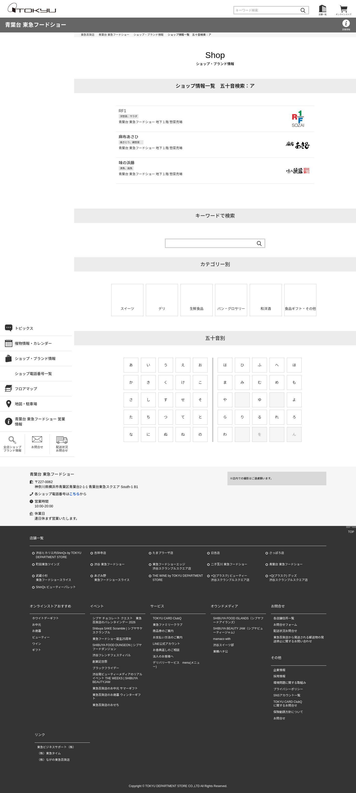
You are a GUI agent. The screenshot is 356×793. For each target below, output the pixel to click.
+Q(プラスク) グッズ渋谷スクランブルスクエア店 (288, 578)
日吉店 (215, 553)
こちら (74, 494)
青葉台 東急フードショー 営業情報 (40, 421)
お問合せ (37, 447)
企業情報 (279, 670)
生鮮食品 (196, 309)
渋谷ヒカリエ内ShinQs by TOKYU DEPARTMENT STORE (58, 555)
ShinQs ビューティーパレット (56, 587)
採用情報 (279, 676)
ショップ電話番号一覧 (33, 374)
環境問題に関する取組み (289, 682)
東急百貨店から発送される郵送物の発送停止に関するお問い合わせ (298, 639)
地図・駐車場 (26, 404)
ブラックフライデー (105, 668)
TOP (351, 532)
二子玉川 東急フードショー (229, 564)
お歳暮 (36, 631)
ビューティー (41, 637)
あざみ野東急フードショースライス (112, 578)
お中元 (36, 625)
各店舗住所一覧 (283, 618)
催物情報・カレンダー (33, 343)
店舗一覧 (323, 14)
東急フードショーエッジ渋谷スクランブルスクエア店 (172, 566)
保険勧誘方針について (288, 712)
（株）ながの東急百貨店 (53, 760)
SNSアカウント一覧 (286, 695)
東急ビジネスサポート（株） (56, 747)
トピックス (24, 328)
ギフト (36, 650)
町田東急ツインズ (48, 564)
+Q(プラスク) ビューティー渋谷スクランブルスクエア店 (230, 578)
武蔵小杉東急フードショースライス (53, 578)
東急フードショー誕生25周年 (111, 639)
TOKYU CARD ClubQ (167, 618)
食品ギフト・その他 (300, 309)
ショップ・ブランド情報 (148, 34)
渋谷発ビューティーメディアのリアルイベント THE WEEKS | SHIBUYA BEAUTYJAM (117, 678)
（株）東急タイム (49, 753)
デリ (161, 309)
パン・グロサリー (231, 309)
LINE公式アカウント (166, 644)
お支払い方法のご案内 (167, 637)
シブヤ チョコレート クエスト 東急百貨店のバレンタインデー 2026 (117, 620)
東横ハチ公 (220, 651)
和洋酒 (266, 309)
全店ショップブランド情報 (12, 448)
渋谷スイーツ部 (223, 645)
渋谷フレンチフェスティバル (111, 655)
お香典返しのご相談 (166, 650)
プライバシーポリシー (288, 689)
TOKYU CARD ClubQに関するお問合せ (287, 704)
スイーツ (127, 309)
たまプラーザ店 (163, 553)
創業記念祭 (99, 661)
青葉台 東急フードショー (35, 25)
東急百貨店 (87, 34)
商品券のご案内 (163, 631)
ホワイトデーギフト (45, 618)
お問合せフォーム (285, 625)
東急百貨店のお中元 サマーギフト (115, 688)
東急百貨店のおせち (105, 705)
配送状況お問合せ (62, 448)
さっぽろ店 (276, 553)
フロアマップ (26, 389)
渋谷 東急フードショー (109, 564)
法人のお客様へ (163, 656)
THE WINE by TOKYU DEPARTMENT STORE (178, 578)
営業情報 (346, 29)
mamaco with (222, 639)
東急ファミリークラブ (167, 625)
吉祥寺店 (100, 553)
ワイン (36, 644)
